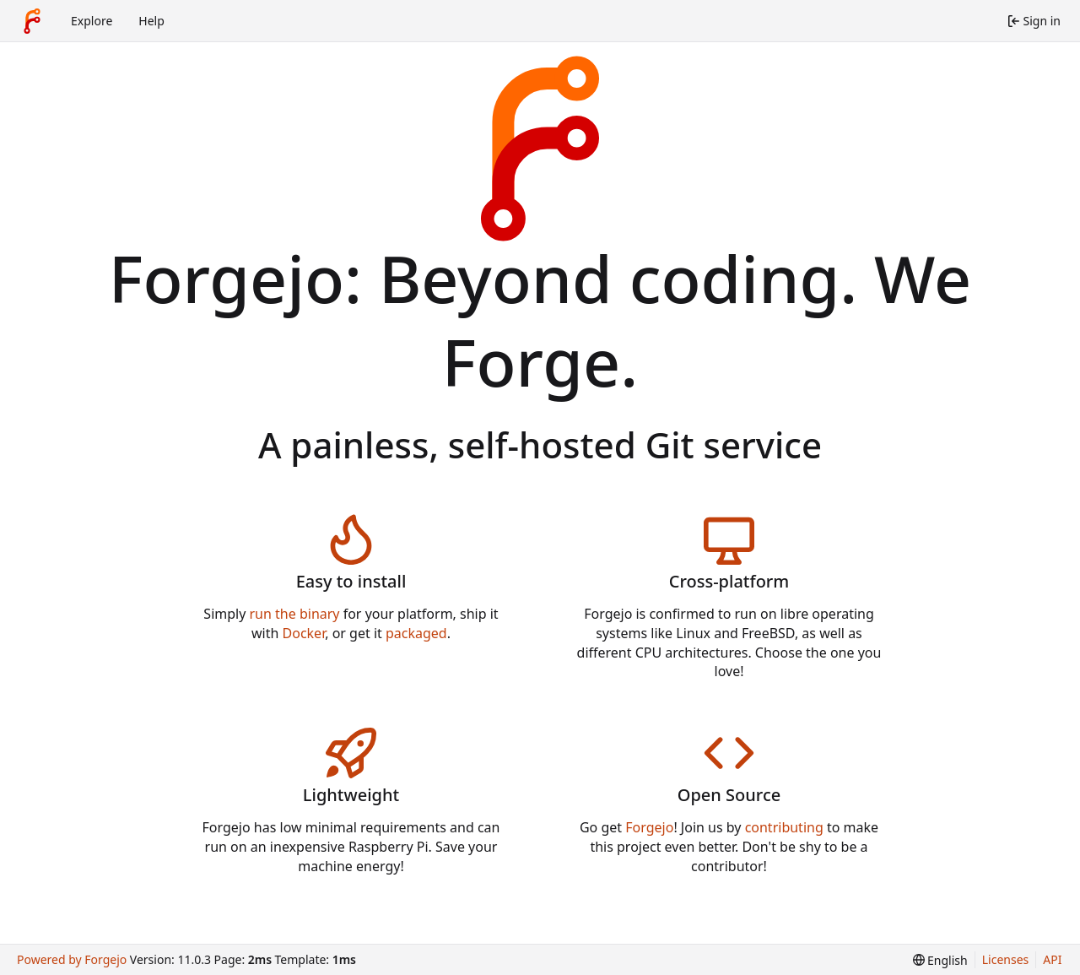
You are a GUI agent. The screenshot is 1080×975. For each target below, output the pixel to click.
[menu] (940, 960)
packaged (416, 633)
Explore (91, 21)
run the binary (295, 613)
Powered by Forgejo (72, 959)
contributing (784, 827)
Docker (304, 633)
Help (151, 21)
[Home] (32, 21)
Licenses (1005, 959)
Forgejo (649, 827)
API (1052, 959)
